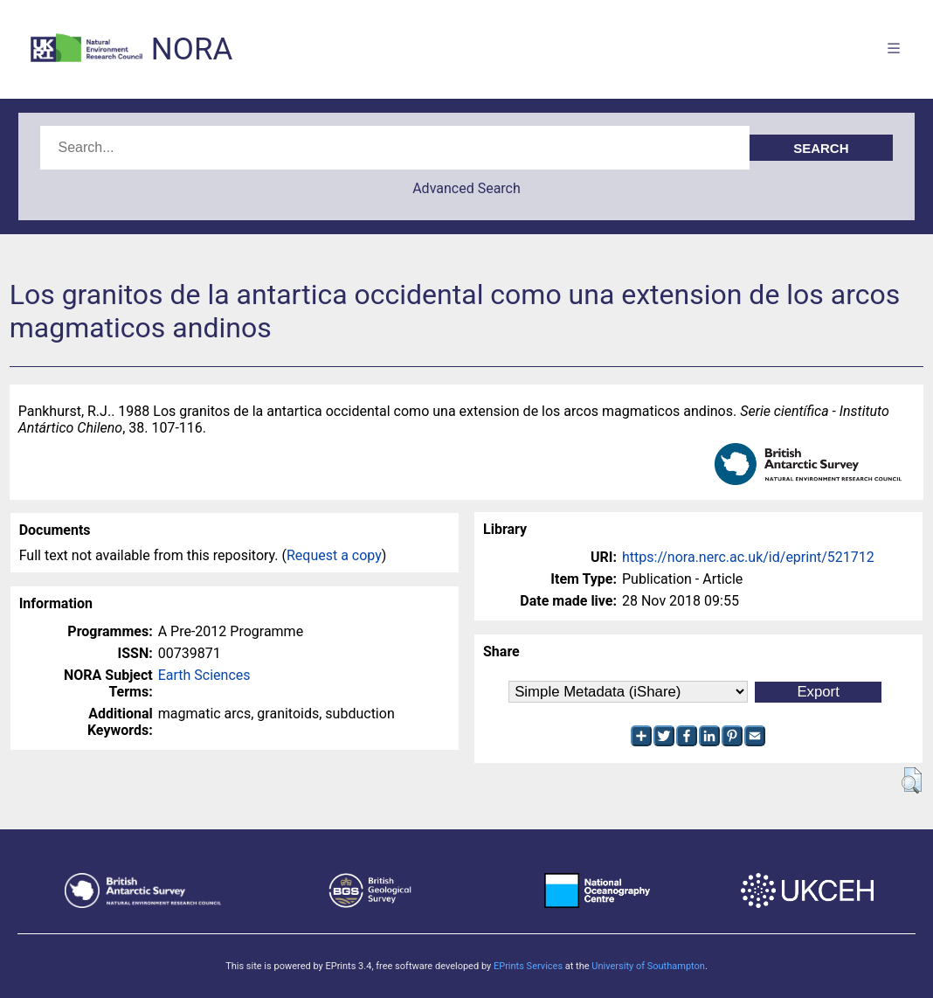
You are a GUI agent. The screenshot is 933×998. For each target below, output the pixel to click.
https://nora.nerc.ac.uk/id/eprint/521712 (748, 557)
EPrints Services (528, 966)
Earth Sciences (204, 675)
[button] (912, 780)
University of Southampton (648, 966)
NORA (191, 49)
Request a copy (334, 555)
